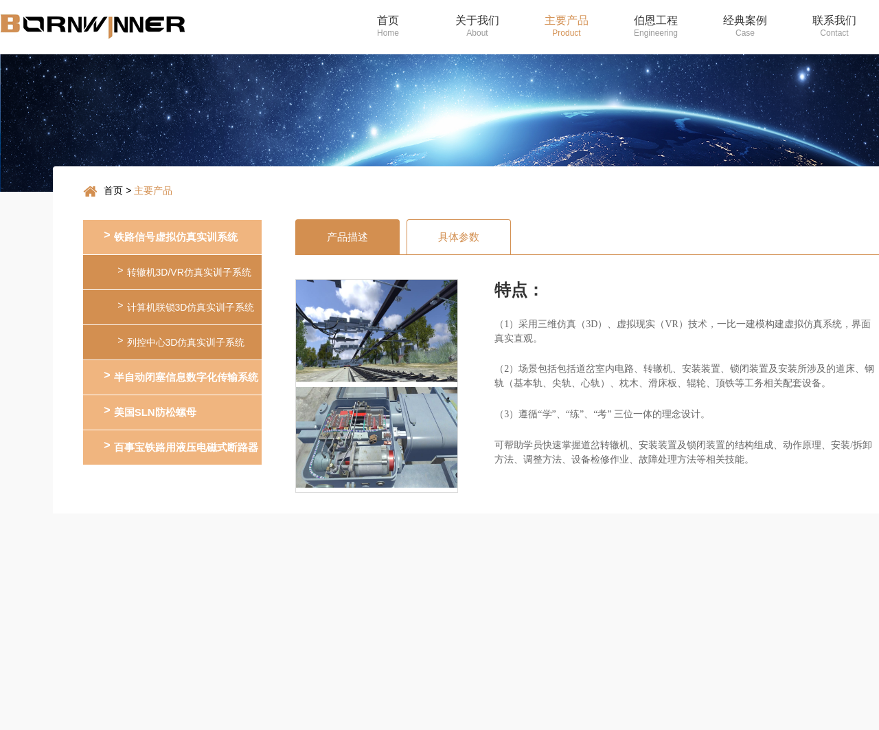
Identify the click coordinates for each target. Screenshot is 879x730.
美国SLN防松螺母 (150, 411)
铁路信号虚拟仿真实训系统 (170, 236)
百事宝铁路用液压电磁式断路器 (181, 446)
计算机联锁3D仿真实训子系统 (185, 306)
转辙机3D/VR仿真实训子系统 (184, 271)
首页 (113, 190)
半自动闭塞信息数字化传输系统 (181, 376)
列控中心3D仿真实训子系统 (180, 341)
